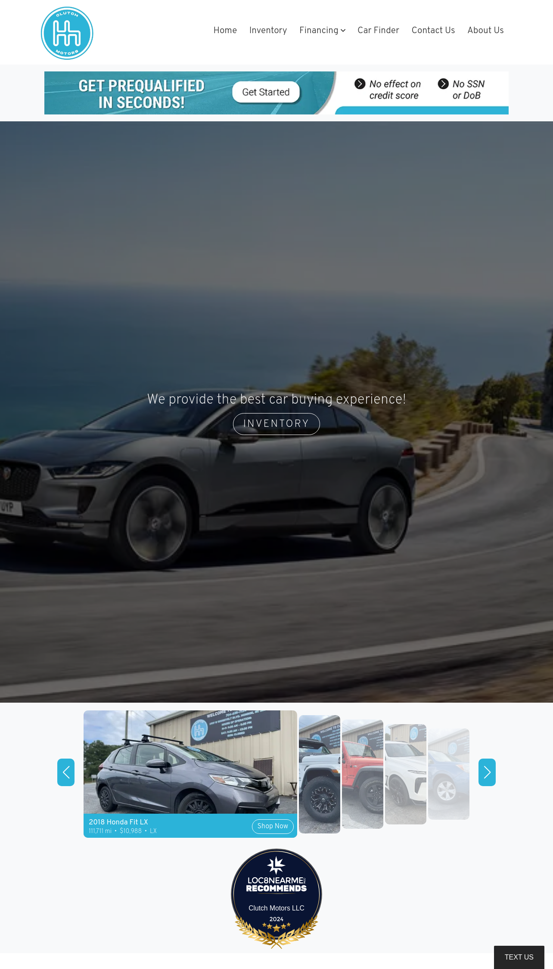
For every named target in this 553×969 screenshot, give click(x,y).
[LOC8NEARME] (276, 882)
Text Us (519, 957)
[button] (322, 31)
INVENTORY (276, 424)
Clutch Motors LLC (276, 908)
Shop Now (273, 826)
